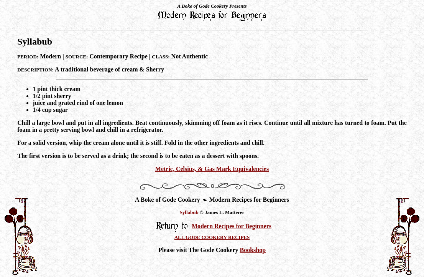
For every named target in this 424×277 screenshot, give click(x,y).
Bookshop (253, 250)
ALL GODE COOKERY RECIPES (212, 237)
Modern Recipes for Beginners (231, 226)
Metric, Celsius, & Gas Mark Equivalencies (212, 169)
